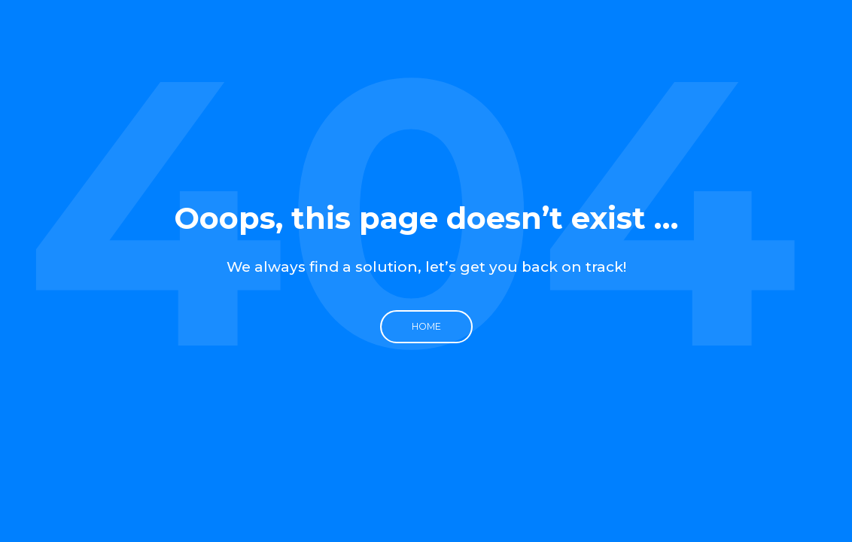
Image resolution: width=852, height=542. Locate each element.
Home (426, 326)
